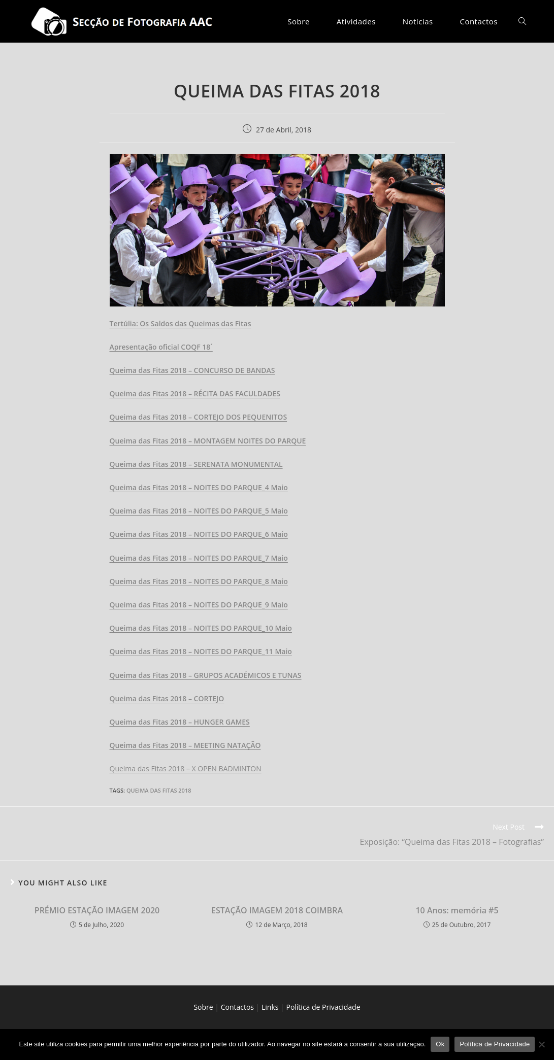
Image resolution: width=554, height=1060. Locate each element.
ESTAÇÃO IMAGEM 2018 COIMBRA (277, 910)
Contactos (237, 1007)
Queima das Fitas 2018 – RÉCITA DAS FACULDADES (195, 393)
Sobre (203, 1007)
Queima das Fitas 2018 (158, 790)
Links (270, 1007)
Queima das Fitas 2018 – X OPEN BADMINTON (186, 768)
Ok (440, 1044)
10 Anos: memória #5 (456, 910)
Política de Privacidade (323, 1007)
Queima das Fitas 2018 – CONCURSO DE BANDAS (192, 370)
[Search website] (522, 21)
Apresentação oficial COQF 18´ (161, 347)
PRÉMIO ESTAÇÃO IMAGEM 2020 (97, 910)
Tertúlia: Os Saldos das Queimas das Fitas (180, 323)
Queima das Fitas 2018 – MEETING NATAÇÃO (185, 745)
